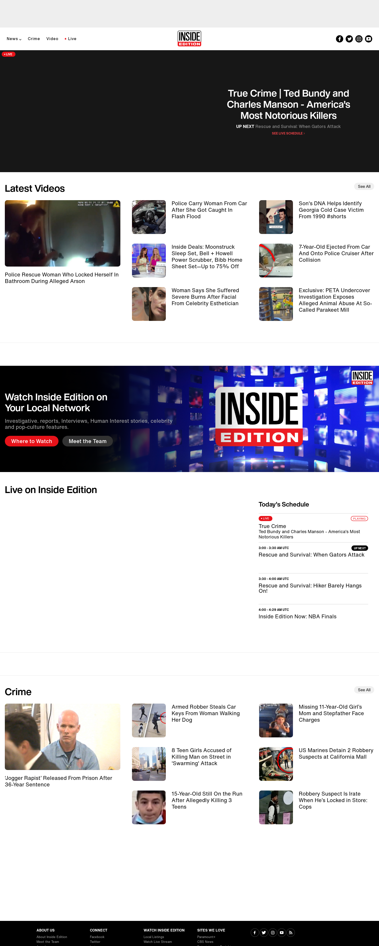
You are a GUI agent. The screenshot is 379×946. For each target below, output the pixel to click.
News (12, 39)
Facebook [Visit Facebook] (97, 937)
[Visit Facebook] (255, 933)
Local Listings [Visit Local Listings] (154, 937)
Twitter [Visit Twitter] (95, 941)
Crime (34, 39)
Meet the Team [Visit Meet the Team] (47, 941)
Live (72, 39)
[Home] (189, 39)
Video (52, 39)
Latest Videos (35, 188)
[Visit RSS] (290, 933)
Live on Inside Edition (51, 489)
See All (364, 186)
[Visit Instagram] (273, 933)
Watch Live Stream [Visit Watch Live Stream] (158, 941)
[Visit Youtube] (281, 933)
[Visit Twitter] (264, 933)
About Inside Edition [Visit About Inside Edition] (51, 937)
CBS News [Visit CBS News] (205, 941)
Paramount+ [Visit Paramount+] (206, 937)
